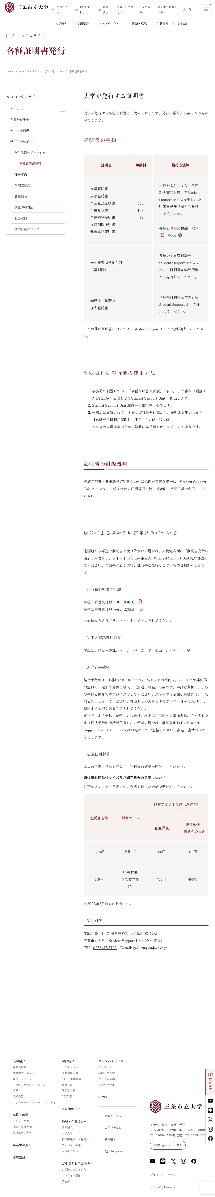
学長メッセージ (22, 1079)
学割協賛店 (22, 185)
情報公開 (18, 1096)
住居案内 (20, 174)
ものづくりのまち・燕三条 (29, 1085)
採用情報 (19, 1157)
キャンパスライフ (110, 23)
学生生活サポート (109, 1085)
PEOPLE (67, 1096)
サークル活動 (19, 130)
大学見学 (67, 1133)
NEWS (182, 23)
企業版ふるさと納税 (74, 1170)
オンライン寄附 (71, 1175)
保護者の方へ (70, 1151)
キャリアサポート (23, 1121)
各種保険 (20, 196)
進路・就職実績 (22, 1127)
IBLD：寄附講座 (71, 1079)
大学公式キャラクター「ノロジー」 (34, 1102)
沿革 (15, 1090)
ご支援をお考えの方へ (167, 9)
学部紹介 (83, 23)
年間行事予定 (19, 119)
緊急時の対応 (23, 207)
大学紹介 (61, 23)
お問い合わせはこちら (167, 1145)
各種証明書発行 (30, 163)
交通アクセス (59, 9)
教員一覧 (67, 1085)
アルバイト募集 (71, 1145)
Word (172, 235)
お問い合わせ (82, 9)
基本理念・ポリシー (25, 1073)
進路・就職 (139, 23)
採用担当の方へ (22, 1133)
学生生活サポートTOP (30, 152)
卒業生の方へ (144, 9)
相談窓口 (20, 218)
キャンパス (105, 1067)
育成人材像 (19, 1067)
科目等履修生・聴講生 (75, 1139)
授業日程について (27, 229)
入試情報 (162, 23)
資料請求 (103, 9)
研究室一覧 (68, 1090)
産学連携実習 (70, 1073)
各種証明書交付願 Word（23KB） (111, 609)
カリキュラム (70, 1067)
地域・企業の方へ (125, 9)
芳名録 (66, 1181)
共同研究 (67, 1127)
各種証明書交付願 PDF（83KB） (110, 601)
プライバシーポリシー (164, 1175)
